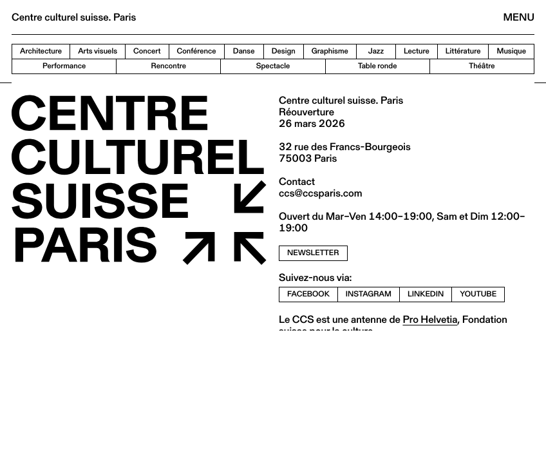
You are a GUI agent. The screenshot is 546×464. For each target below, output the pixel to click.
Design (284, 51)
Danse (244, 51)
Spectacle (273, 66)
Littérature (463, 51)
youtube (478, 294)
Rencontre (168, 66)
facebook (308, 294)
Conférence (196, 51)
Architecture (41, 51)
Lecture (416, 51)
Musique (511, 51)
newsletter (313, 252)
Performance (64, 66)
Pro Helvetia (429, 319)
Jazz (376, 51)
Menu (519, 17)
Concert (147, 51)
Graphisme (330, 51)
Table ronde (377, 66)
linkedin (426, 294)
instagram (368, 294)
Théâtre (481, 66)
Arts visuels (97, 51)
